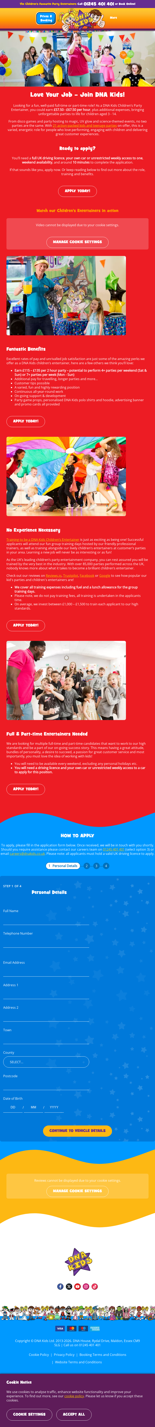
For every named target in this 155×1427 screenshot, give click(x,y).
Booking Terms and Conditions (103, 1350)
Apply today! (77, 191)
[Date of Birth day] (13, 1103)
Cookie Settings (29, 1414)
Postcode (10, 1072)
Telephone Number (17, 929)
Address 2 (10, 1003)
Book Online (127, 4)
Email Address (13, 958)
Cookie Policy (39, 1350)
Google (103, 575)
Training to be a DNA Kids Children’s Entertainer (42, 539)
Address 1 (10, 981)
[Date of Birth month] (33, 1103)
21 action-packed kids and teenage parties (79, 125)
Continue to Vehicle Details (77, 1126)
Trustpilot (70, 575)
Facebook (86, 575)
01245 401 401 (99, 4)
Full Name (10, 907)
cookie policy (55, 1400)
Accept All (74, 1414)
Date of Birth (12, 1094)
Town (7, 1026)
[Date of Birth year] (54, 1103)
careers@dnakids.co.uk (27, 849)
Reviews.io (53, 575)
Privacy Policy (64, 1350)
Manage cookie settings (77, 242)
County (8, 1048)
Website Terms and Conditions (79, 1358)
